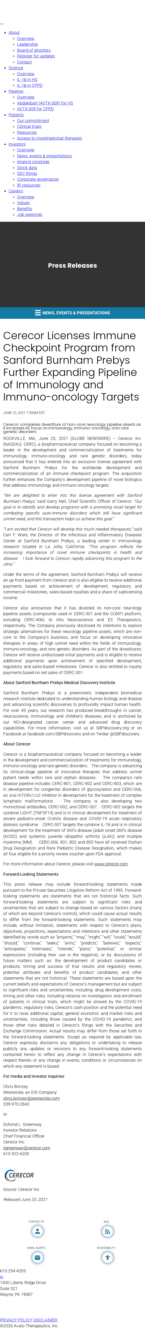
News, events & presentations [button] (72, 312)
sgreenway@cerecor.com (26, 1148)
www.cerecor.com (111, 864)
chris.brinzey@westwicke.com (31, 1098)
